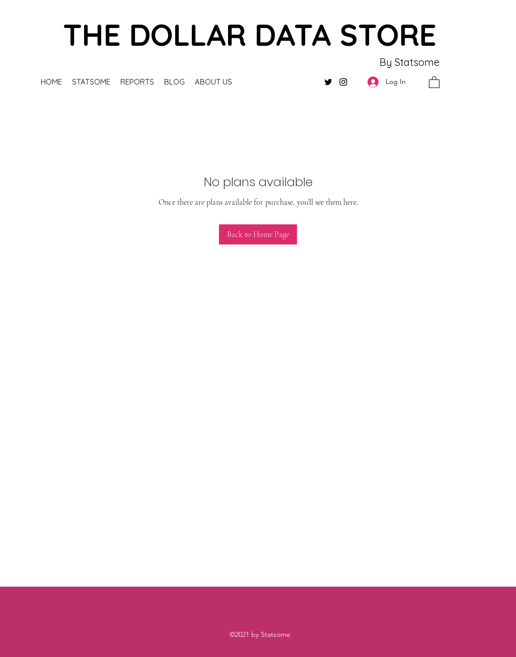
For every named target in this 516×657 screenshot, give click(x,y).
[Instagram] (343, 82)
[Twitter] (328, 82)
